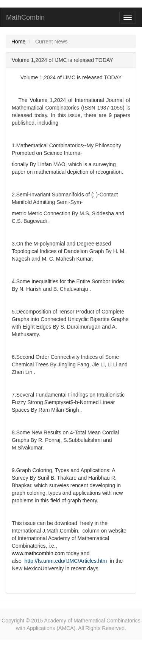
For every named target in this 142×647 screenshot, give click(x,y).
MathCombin (25, 17)
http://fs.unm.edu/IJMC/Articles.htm (65, 561)
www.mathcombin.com (38, 553)
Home (18, 42)
